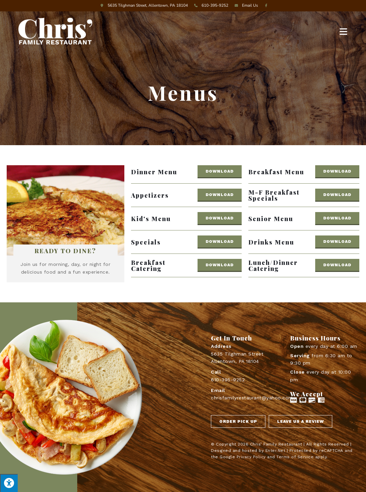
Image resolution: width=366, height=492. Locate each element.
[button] (220, 171)
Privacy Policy (251, 457)
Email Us (245, 5)
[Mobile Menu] (344, 31)
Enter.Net (275, 450)
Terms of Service (295, 457)
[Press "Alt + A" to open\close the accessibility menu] (9, 483)
